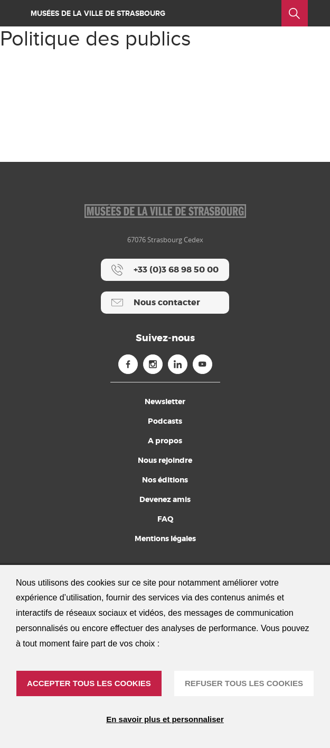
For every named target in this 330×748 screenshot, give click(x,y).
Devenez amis (165, 499)
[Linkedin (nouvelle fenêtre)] (177, 364)
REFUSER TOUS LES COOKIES (244, 683)
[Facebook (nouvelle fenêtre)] (128, 364)
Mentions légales (165, 538)
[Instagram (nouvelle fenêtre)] (153, 364)
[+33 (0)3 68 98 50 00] (165, 270)
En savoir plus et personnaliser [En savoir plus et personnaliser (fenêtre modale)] (165, 719)
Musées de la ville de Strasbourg (98, 13)
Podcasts (165, 421)
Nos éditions (165, 480)
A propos (165, 440)
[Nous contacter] (165, 302)
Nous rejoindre (165, 460)
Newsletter (165, 401)
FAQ (165, 519)
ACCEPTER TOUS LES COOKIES (89, 683)
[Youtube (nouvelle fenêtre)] (202, 364)
